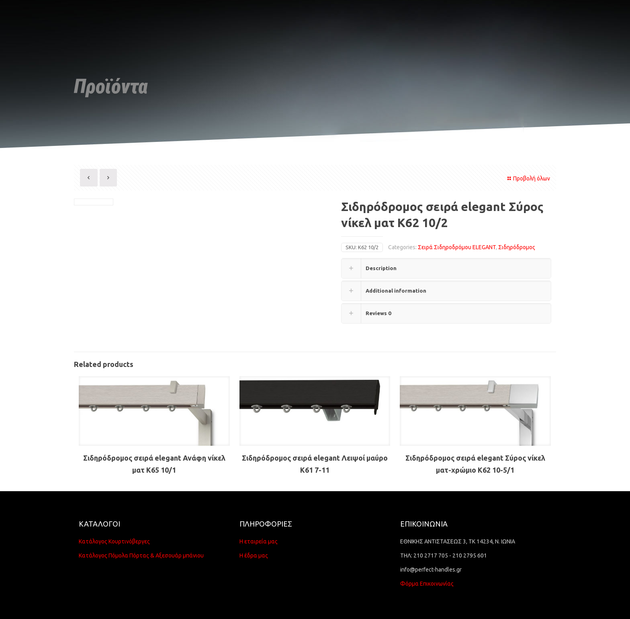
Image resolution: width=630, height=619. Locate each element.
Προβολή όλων (527, 178)
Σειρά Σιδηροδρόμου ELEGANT (457, 247)
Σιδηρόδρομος (516, 247)
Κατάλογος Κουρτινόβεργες (114, 541)
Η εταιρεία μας (258, 541)
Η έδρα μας (253, 555)
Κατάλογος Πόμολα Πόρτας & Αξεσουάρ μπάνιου (141, 555)
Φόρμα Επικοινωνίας (427, 583)
